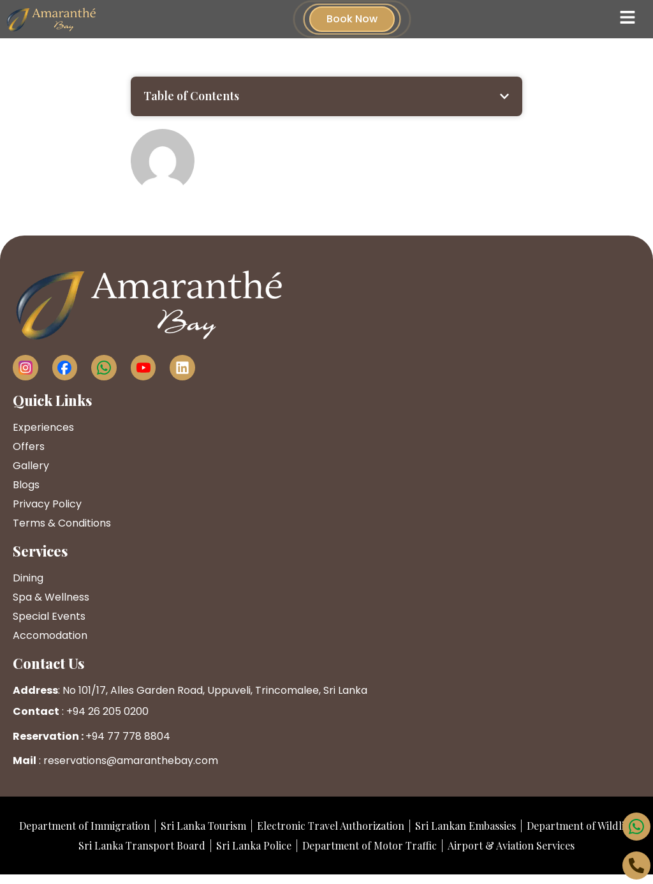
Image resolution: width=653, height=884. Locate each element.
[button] (504, 96)
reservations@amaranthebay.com (130, 760)
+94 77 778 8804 (127, 736)
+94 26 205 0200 (107, 711)
